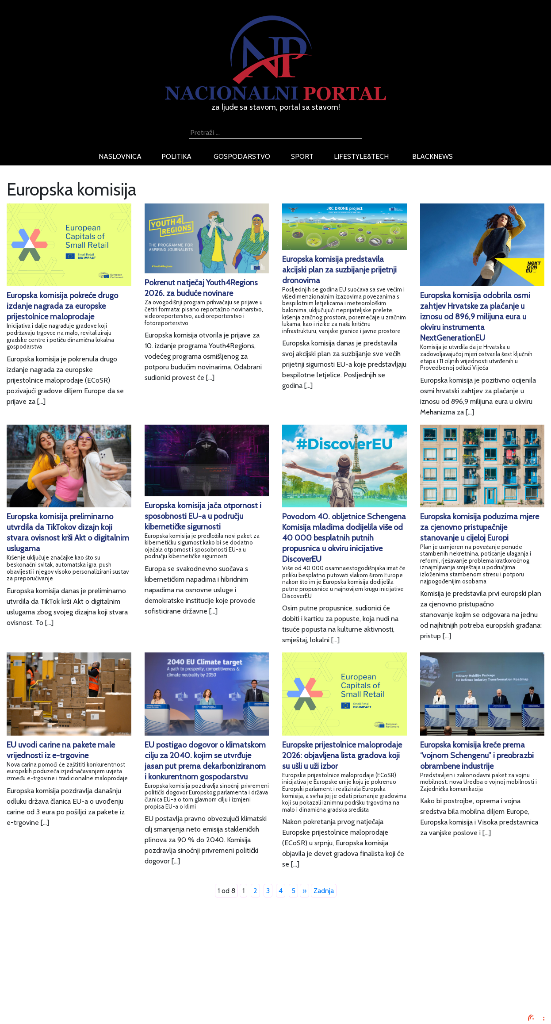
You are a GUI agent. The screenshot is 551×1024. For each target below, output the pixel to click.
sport (302, 156)
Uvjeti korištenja (101, 976)
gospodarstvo (242, 156)
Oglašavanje (95, 965)
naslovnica (120, 156)
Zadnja (324, 890)
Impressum (93, 955)
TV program (94, 1008)
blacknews (432, 156)
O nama (88, 986)
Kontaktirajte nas (102, 997)
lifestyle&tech (361, 156)
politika (176, 156)
